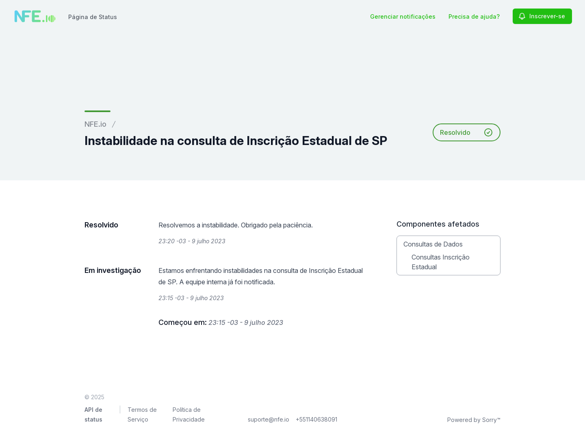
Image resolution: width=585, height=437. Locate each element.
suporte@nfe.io (268, 419)
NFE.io (95, 124)
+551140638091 (316, 419)
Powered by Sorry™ (473, 419)
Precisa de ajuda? (474, 16)
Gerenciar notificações (403, 16)
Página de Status (92, 16)
